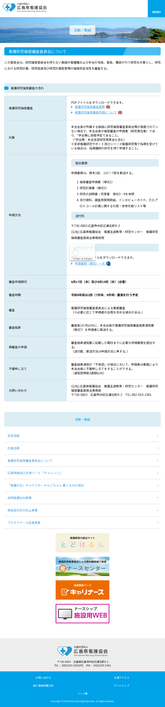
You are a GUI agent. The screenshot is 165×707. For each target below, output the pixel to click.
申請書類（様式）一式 (90, 263)
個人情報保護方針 (43, 685)
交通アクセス (121, 677)
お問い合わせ (43, 677)
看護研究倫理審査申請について (96, 112)
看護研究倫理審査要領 (90, 107)
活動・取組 (82, 419)
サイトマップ (121, 685)
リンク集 (82, 693)
